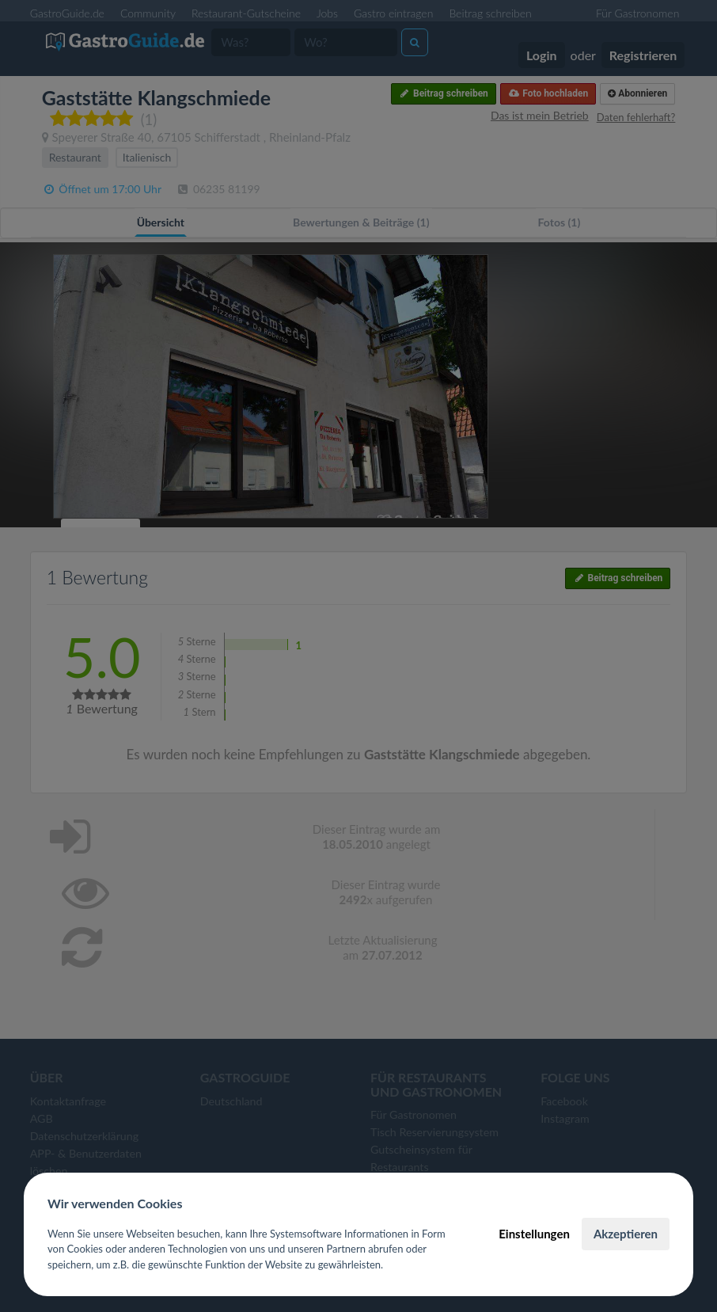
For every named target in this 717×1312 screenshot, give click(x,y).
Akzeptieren (626, 1233)
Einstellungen (534, 1233)
